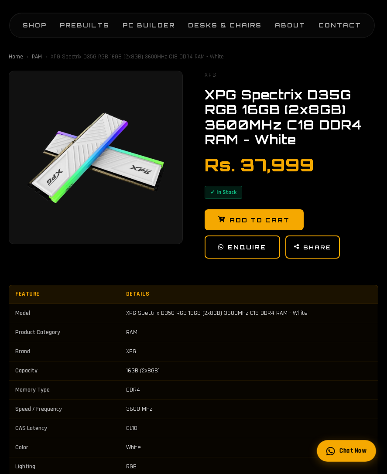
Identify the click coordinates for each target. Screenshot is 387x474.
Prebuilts (76, 22)
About (281, 22)
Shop (26, 22)
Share (315, 248)
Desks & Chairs (216, 22)
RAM (37, 57)
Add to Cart (255, 220)
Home (16, 57)
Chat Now (346, 450)
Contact (331, 22)
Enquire (243, 248)
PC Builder (140, 22)
